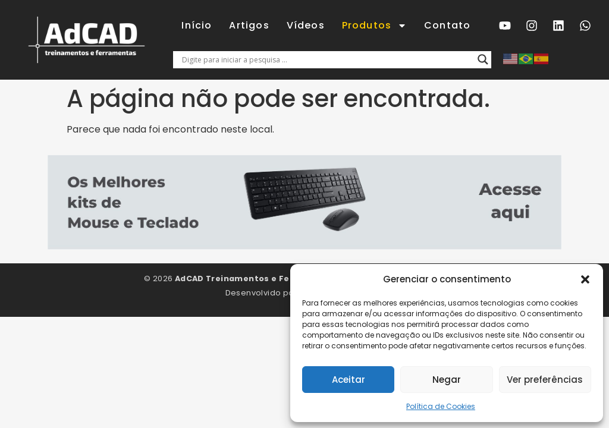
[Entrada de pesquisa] (327, 59)
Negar (446, 379)
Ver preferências (545, 379)
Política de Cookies (440, 406)
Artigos (249, 25)
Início (196, 25)
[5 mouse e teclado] (304, 246)
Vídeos (306, 25)
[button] (585, 279)
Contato (447, 25)
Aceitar (348, 379)
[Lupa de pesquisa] (483, 59)
